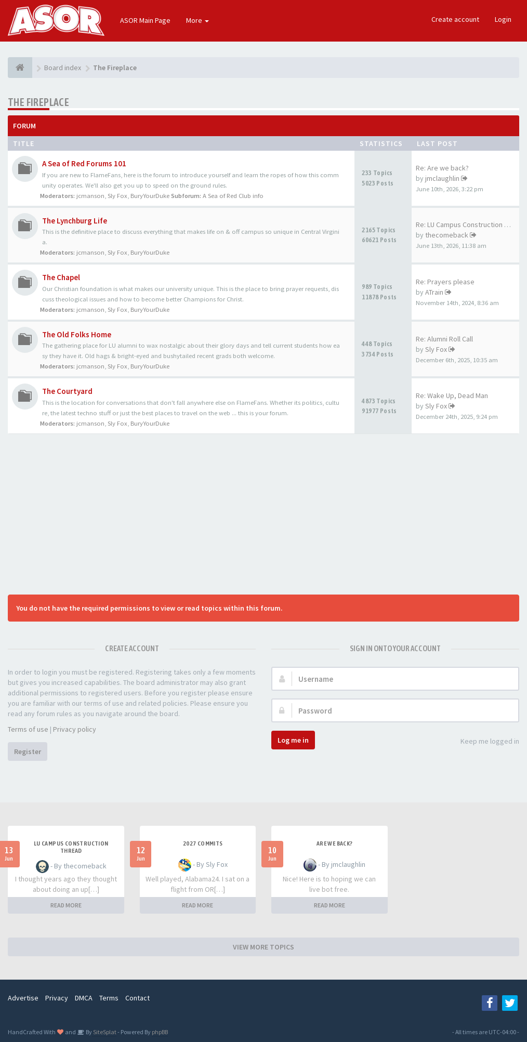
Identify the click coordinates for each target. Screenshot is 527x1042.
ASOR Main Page (145, 20)
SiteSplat (104, 1032)
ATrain (434, 292)
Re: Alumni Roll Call (444, 339)
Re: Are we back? (442, 168)
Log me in (293, 740)
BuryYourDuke (149, 196)
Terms (108, 998)
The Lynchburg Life (74, 221)
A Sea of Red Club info (233, 196)
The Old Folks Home (76, 334)
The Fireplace (38, 102)
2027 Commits (203, 843)
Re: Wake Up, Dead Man (452, 395)
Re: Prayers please (445, 281)
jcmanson (90, 196)
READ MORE (66, 905)
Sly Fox (117, 196)
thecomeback (446, 235)
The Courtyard (67, 391)
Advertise (23, 998)
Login (503, 19)
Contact (137, 998)
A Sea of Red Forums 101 (84, 163)
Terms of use (28, 729)
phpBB (160, 1032)
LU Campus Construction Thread (71, 847)
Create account (455, 19)
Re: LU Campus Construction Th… (467, 224)
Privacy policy (74, 729)
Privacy (56, 998)
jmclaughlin (442, 178)
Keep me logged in (484, 741)
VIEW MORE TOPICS (263, 947)
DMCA (84, 998)
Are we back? (335, 843)
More (197, 20)
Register (27, 751)
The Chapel (61, 277)
